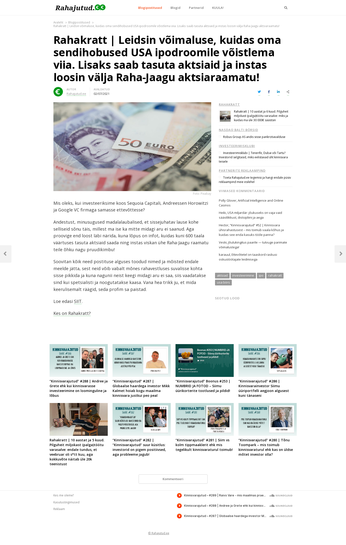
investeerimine (243, 275)
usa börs (223, 282)
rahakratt (275, 275)
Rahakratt (229, 104)
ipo (261, 275)
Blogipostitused (150, 8)
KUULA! (218, 8)
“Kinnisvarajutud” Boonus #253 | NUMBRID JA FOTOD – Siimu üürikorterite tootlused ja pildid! (203, 386)
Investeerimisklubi (237, 146)
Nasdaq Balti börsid (238, 130)
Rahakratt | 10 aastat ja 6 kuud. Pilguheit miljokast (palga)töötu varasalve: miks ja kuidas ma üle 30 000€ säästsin (261, 115)
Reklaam (59, 509)
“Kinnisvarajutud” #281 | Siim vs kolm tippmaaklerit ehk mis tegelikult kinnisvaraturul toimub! (204, 445)
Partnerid (196, 8)
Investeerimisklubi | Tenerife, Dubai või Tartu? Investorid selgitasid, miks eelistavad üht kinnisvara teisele (253, 157)
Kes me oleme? (63, 495)
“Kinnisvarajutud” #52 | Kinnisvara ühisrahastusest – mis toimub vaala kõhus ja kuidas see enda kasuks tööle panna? (251, 230)
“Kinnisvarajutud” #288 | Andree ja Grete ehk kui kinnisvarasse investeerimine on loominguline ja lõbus (79, 388)
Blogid (175, 8)
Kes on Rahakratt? (72, 313)
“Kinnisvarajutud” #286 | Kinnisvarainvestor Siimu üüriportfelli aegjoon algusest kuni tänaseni (263, 388)
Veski (223, 242)
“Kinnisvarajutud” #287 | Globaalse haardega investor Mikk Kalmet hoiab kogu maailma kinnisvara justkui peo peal (141, 388)
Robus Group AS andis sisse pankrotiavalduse (254, 137)
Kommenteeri (173, 479)
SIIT (78, 301)
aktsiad (222, 275)
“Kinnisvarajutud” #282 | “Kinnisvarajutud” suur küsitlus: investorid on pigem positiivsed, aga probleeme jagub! (139, 447)
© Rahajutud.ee (158, 533)
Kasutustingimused (66, 502)
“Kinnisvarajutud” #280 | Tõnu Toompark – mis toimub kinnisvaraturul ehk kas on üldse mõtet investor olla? (265, 447)
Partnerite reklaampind (242, 170)
